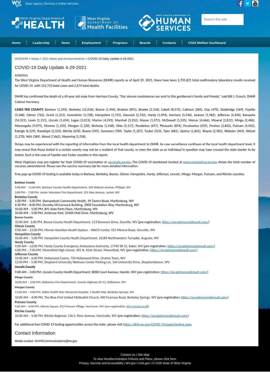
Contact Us (128, 355)
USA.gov (144, 363)
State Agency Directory (40, 3)
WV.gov (131, 363)
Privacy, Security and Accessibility (101, 363)
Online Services (68, 3)
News (35, 59)
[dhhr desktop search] (222, 19)
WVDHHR (21, 59)
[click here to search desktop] (251, 19)
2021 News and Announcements (63, 59)
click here (169, 359)
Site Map (143, 355)
